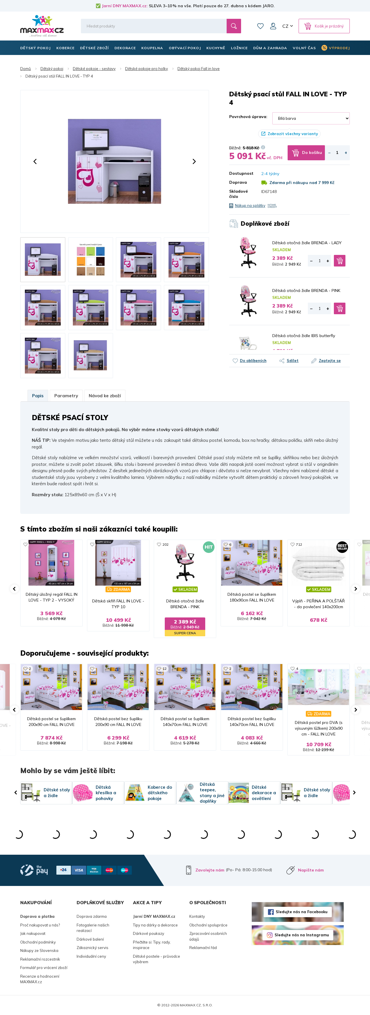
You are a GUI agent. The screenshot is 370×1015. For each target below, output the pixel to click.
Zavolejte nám (209, 870)
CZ (285, 26)
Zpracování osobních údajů (208, 936)
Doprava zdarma (92, 916)
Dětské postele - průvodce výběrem (156, 959)
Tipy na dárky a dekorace (155, 925)
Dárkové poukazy (148, 933)
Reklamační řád (203, 947)
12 (164, 668)
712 (299, 544)
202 (165, 544)
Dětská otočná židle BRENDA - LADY (307, 242)
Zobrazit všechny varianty (293, 133)
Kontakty (197, 916)
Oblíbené (260, 26)
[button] (35, 161)
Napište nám (311, 870)
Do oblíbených (253, 360)
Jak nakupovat (32, 933)
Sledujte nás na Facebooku (302, 911)
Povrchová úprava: (248, 116)
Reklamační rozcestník (40, 959)
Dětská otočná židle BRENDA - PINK (306, 290)
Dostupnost (241, 173)
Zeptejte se (330, 360)
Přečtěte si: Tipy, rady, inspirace (152, 945)
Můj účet (273, 26)
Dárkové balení (90, 939)
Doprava (238, 182)
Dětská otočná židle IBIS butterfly (303, 335)
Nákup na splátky (250, 205)
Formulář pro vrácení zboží (43, 967)
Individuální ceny (91, 956)
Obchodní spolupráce (208, 925)
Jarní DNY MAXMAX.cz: (125, 5)
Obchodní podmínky (38, 942)
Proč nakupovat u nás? (40, 925)
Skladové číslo (238, 194)
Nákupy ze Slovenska (39, 950)
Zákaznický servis (92, 947)
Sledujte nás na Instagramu (302, 935)
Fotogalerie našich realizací (93, 928)
